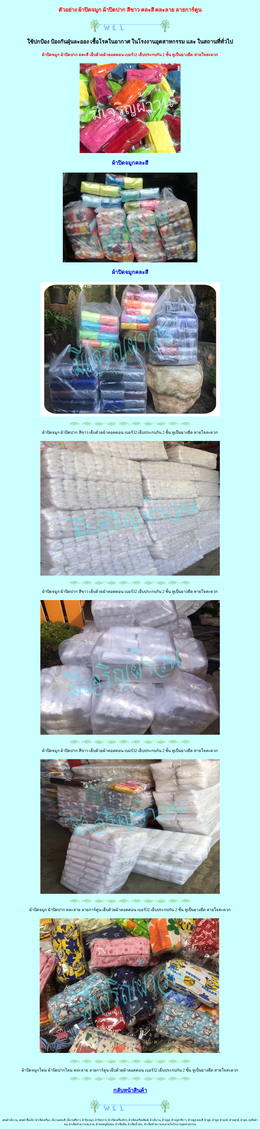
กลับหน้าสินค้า (130, 1090)
